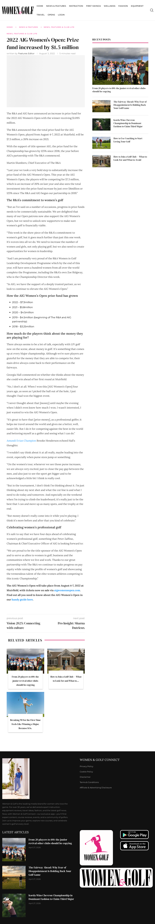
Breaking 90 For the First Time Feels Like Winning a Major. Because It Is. (25, 724)
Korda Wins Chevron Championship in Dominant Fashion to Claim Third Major (128, 123)
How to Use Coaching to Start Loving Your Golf (128, 140)
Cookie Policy (86, 772)
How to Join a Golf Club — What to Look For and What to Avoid (130, 158)
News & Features (56, 6)
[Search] (151, 10)
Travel (41, 14)
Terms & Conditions (89, 782)
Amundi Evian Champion (21, 440)
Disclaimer (85, 777)
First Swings (93, 6)
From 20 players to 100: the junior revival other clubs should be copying (25, 680)
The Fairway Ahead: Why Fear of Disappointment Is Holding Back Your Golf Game (130, 105)
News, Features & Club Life (59, 27)
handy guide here (22, 599)
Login (61, 14)
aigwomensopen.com (67, 590)
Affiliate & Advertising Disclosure (96, 788)
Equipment (137, 6)
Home (40, 6)
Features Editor (26, 53)
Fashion (123, 6)
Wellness (109, 6)
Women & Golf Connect (100, 759)
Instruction (76, 6)
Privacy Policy (86, 766)
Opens (51, 14)
